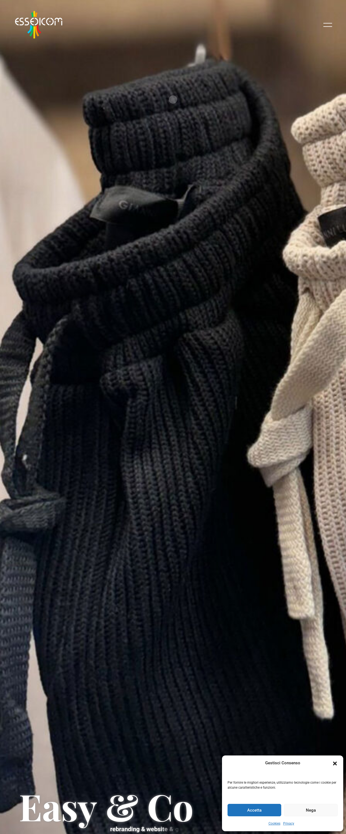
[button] (335, 763)
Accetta (254, 810)
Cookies (274, 823)
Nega (311, 810)
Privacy (288, 823)
